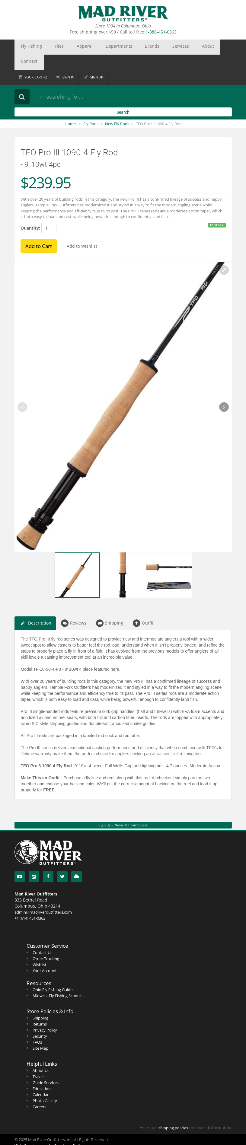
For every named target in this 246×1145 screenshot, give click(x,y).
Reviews (73, 608)
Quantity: (30, 213)
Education (42, 1073)
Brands (117, 47)
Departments (92, 47)
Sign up (97, 62)
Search (123, 97)
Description (35, 608)
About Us (41, 1055)
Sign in (69, 62)
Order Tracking (46, 943)
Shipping (109, 608)
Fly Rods (90, 108)
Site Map (40, 1033)
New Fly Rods (117, 108)
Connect (179, 47)
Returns (40, 1009)
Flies (48, 47)
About (158, 47)
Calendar (41, 1079)
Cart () (36, 62)
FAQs (37, 1027)
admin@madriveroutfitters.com (43, 897)
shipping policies (173, 1112)
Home (70, 108)
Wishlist (39, 949)
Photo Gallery (45, 1085)
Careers (39, 1091)
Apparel (66, 47)
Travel (38, 1061)
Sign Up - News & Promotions (123, 810)
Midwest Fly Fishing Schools (57, 980)
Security (40, 1021)
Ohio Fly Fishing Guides (53, 974)
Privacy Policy (45, 1015)
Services (138, 47)
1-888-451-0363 (161, 32)
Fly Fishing (27, 47)
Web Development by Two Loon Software (51, 1130)
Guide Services (46, 1067)
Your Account (45, 955)
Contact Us (42, 937)
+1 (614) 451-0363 (29, 903)
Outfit (143, 608)
